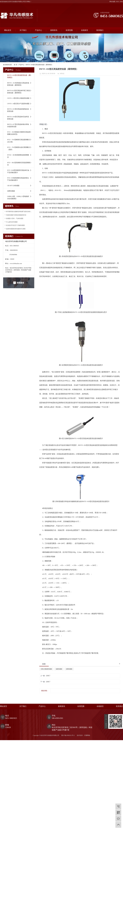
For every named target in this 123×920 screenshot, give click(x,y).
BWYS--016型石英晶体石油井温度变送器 (18, 118)
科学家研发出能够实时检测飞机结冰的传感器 (19, 211)
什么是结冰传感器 (12, 222)
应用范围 (69, 30)
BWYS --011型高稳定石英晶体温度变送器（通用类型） (18, 84)
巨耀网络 (87, 735)
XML (121, 1)
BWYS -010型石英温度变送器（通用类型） (39, 64)
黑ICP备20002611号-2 (68, 735)
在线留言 (84, 30)
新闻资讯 (53, 30)
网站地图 (112, 1)
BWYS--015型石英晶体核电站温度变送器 (18, 110)
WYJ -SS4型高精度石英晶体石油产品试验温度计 (18, 171)
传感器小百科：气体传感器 (14, 218)
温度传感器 (59, 669)
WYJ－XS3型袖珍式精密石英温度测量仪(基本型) (18, 133)
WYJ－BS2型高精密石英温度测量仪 (18, 164)
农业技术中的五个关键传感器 (15, 225)
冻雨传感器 (11, 191)
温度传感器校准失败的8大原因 (15, 229)
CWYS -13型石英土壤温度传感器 (18, 98)
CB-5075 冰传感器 (13, 185)
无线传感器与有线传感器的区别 (16, 215)
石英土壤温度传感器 (46, 669)
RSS (117, 1)
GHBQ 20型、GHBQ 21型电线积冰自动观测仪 (18, 197)
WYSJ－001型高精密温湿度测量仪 (18, 156)
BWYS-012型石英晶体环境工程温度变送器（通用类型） (18, 92)
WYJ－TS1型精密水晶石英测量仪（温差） (18, 148)
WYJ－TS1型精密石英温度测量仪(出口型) (18, 141)
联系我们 (99, 30)
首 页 (15, 64)
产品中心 (38, 30)
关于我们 (23, 30)
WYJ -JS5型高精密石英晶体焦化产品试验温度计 (18, 179)
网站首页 (7, 30)
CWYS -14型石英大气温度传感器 (18, 103)
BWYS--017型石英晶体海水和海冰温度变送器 (18, 125)
